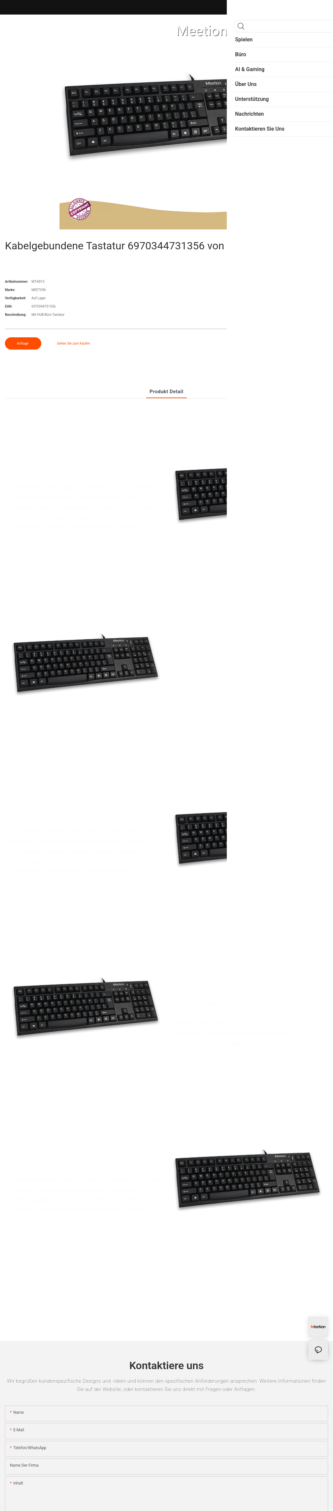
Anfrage (23, 343)
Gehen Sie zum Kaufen (73, 343)
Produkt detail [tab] (166, 392)
